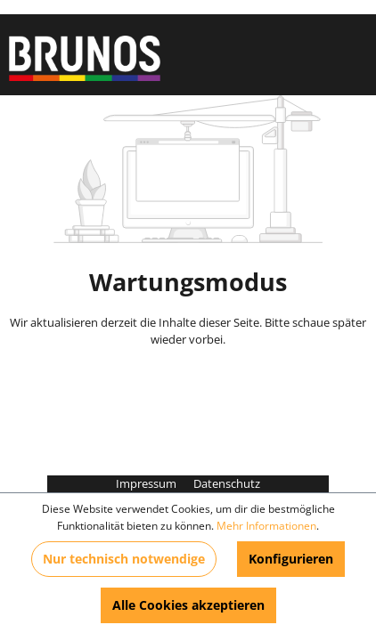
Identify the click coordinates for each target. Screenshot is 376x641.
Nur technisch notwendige (124, 558)
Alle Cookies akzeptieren (188, 604)
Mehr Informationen (266, 525)
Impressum (147, 483)
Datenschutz (226, 483)
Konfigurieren (291, 558)
